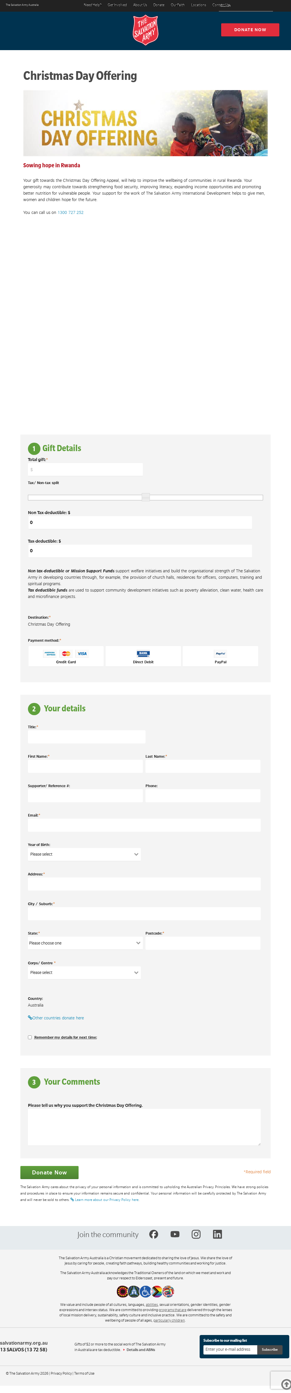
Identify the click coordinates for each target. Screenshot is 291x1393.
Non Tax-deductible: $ (140, 520)
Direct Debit (143, 657)
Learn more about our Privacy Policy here (104, 1200)
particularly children (169, 1320)
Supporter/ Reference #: (49, 786)
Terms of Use (84, 1373)
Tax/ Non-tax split (43, 483)
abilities (152, 1305)
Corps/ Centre (42, 963)
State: (34, 933)
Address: (36, 874)
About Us (140, 5)
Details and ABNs (141, 1350)
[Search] (267, 6)
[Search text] (246, 6)
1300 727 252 (71, 212)
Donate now (250, 29)
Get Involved (117, 5)
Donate (158, 5)
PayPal (221, 657)
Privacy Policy (61, 1373)
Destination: (39, 617)
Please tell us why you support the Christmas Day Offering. (85, 1105)
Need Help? (92, 5)
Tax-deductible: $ (140, 548)
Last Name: (156, 756)
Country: (35, 999)
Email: (34, 815)
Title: (33, 726)
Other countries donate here (56, 1018)
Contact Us (220, 5)
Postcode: (155, 933)
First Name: (39, 756)
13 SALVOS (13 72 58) (23, 1349)
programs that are (173, 1310)
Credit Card (66, 657)
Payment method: (45, 640)
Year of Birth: (39, 845)
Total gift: (38, 459)
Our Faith (178, 5)
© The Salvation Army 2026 (27, 1373)
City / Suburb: (41, 903)
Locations (198, 5)
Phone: (152, 786)
